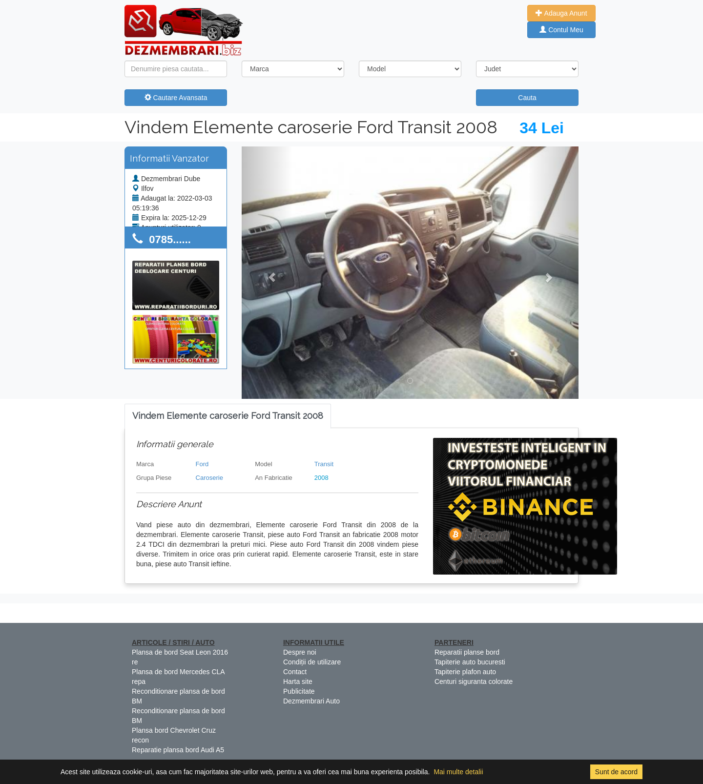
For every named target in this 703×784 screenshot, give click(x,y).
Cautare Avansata (176, 98)
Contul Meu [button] (561, 30)
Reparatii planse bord (466, 652)
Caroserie (209, 477)
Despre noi (299, 652)
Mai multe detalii (458, 772)
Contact (295, 672)
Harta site (297, 681)
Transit (323, 464)
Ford (202, 464)
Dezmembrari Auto (311, 701)
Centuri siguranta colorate (473, 681)
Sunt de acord (616, 772)
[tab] (227, 416)
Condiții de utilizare (312, 662)
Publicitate (299, 691)
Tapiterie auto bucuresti (469, 662)
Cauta (527, 98)
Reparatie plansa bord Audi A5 (178, 750)
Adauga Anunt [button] (561, 13)
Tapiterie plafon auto (465, 672)
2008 (321, 477)
